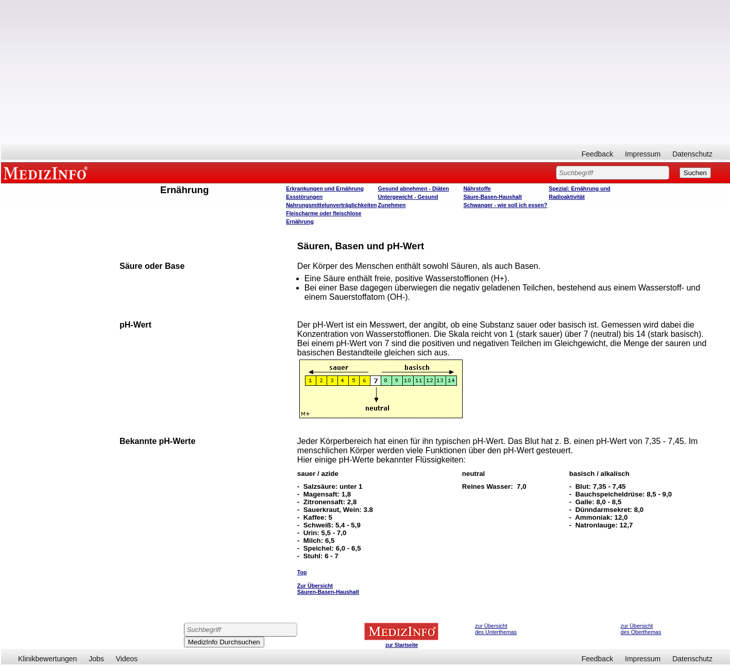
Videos (127, 659)
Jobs (96, 659)
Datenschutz (692, 154)
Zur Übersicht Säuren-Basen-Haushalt (328, 589)
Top (302, 572)
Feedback (597, 154)
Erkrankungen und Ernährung (325, 188)
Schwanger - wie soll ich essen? (505, 205)
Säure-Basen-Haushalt (492, 197)
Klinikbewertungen (47, 659)
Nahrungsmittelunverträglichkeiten (331, 205)
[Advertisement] (366, 72)
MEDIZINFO (47, 172)
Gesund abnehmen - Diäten (413, 188)
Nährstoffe (476, 188)
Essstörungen (304, 197)
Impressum (642, 154)
